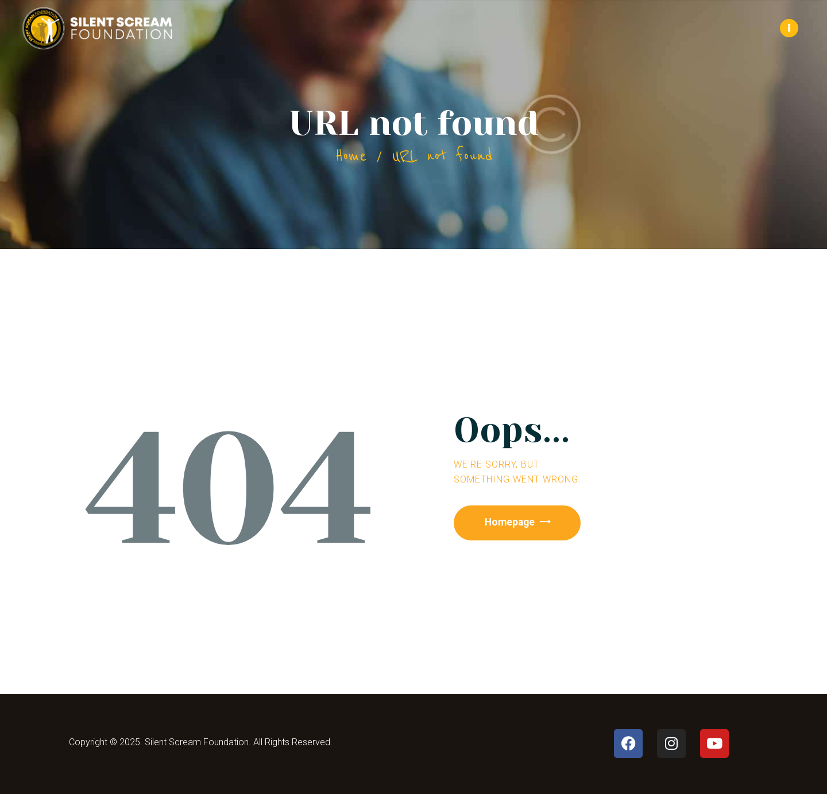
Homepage (512, 522)
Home (351, 155)
